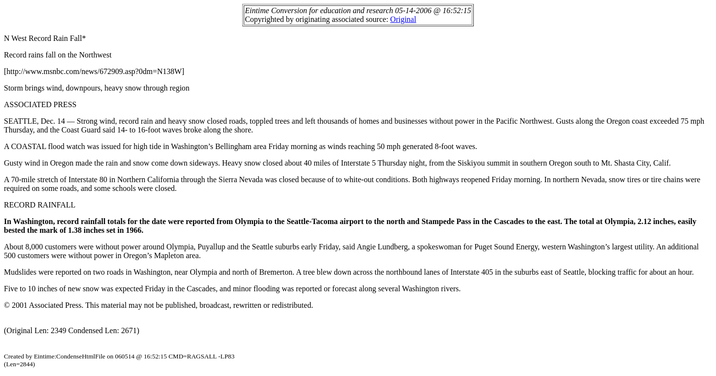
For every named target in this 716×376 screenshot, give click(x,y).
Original (403, 19)
